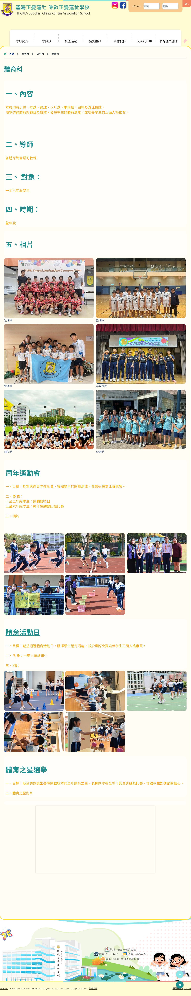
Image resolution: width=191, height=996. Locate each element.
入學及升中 (144, 36)
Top (180, 974)
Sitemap (4, 988)
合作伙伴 (120, 36)
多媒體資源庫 (169, 36)
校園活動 (71, 36)
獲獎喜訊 (95, 36)
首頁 (11, 53)
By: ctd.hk (181, 988)
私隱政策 (93, 988)
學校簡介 (22, 36)
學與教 (46, 36)
